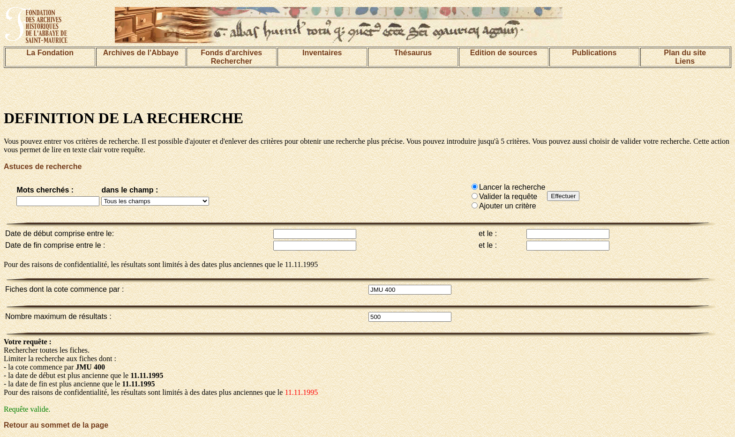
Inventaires (322, 53)
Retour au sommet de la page (56, 425)
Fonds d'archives (231, 53)
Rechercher (231, 61)
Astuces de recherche (43, 166)
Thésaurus (413, 53)
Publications (594, 53)
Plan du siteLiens (685, 57)
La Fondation (50, 53)
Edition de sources (503, 53)
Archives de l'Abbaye (141, 53)
